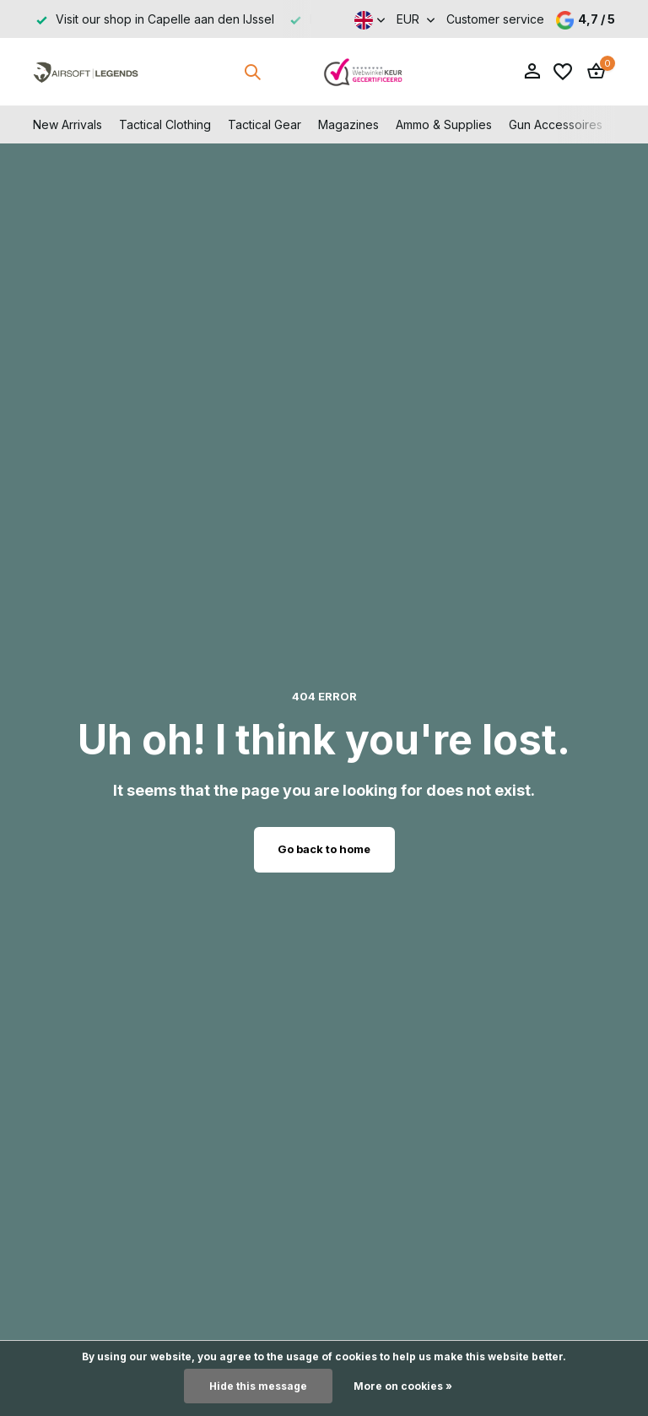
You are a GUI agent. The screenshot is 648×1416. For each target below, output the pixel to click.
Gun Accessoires (555, 124)
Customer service (495, 19)
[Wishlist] (563, 71)
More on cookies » (403, 1386)
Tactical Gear (264, 124)
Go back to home (324, 849)
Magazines (348, 124)
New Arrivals (67, 124)
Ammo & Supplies (444, 124)
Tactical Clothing (165, 124)
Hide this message (258, 1386)
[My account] (532, 71)
